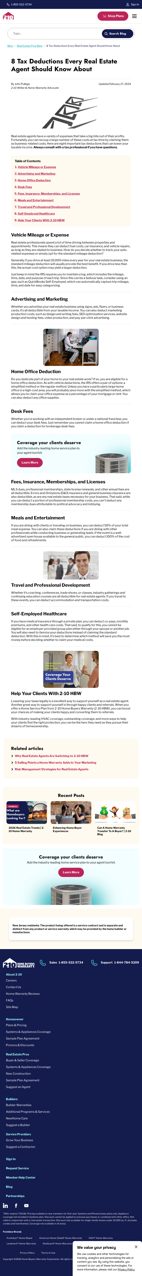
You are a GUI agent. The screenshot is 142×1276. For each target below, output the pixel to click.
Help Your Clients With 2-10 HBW (41, 220)
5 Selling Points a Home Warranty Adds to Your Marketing (55, 762)
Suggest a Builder (18, 1125)
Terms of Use (48, 1252)
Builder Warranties (18, 1105)
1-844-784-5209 (126, 962)
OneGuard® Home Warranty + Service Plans (66, 1243)
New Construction (18, 1073)
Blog (9, 1187)
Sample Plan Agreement (22, 1038)
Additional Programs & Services (28, 1111)
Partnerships (15, 1196)
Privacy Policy (126, 1269)
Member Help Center (21, 1177)
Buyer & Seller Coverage (22, 1060)
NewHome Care (17, 1118)
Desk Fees (25, 187)
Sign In (135, 4)
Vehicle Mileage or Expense (37, 167)
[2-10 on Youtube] (26, 1205)
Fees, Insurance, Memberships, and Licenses (49, 193)
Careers (11, 980)
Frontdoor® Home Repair (20, 1238)
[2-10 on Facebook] (16, 1205)
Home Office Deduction (34, 180)
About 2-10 (14, 974)
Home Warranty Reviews (23, 994)
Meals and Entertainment (36, 200)
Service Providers (18, 1134)
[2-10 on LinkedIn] (5, 1205)
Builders (12, 1099)
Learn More (30, 462)
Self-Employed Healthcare (36, 213)
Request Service (17, 1168)
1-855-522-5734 (21, 4)
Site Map (12, 1007)
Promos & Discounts (20, 1045)
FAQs (9, 1000)
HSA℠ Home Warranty (101, 1238)
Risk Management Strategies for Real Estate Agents (51, 769)
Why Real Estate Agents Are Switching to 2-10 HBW (51, 756)
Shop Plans (116, 16)
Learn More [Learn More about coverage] (71, 872)
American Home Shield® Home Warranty (60, 1238)
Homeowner (14, 1019)
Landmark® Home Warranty (21, 1243)
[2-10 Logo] (8, 18)
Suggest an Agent (18, 1087)
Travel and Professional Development (44, 207)
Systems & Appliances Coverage (28, 1032)
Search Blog (117, 33)
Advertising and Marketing (36, 173)
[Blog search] (57, 33)
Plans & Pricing (16, 1025)
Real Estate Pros (17, 1054)
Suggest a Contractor (20, 1147)
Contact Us (13, 987)
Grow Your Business (19, 1140)
